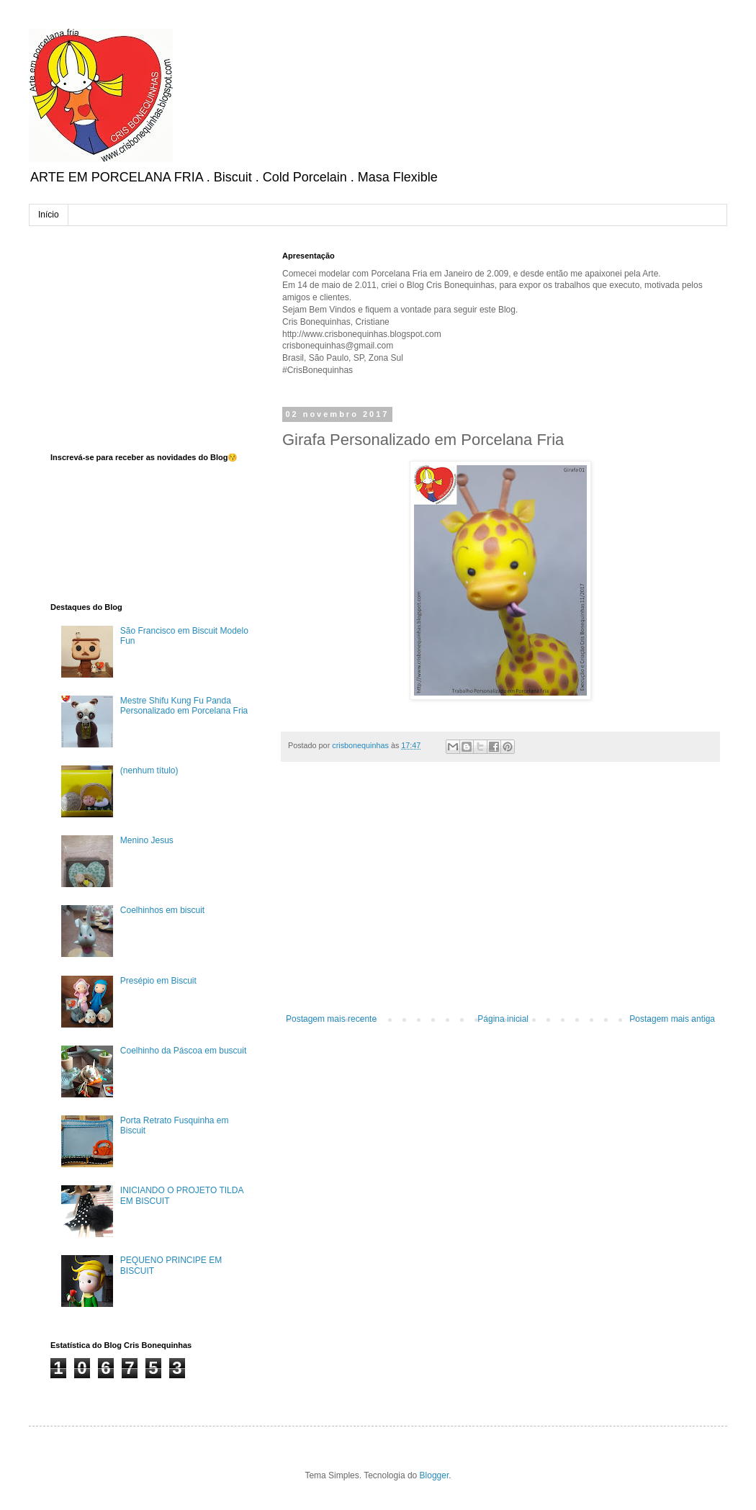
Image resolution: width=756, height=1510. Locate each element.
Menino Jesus (147, 840)
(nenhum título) (149, 770)
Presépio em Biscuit (158, 981)
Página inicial (502, 1019)
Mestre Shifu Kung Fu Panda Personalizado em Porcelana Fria (184, 706)
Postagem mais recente (331, 1019)
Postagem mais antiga (672, 1019)
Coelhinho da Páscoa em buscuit (183, 1051)
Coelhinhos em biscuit (162, 910)
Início (48, 215)
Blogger (434, 1475)
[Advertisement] (500, 895)
